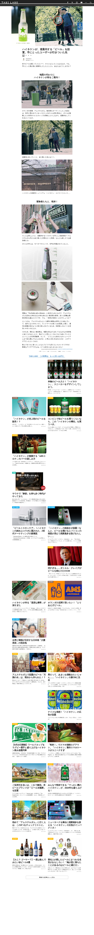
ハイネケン (69, 352)
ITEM (14, 474)
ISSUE (49, 692)
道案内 (59, 352)
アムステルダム (54, 352)
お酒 (48, 352)
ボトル (64, 352)
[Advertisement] (47, 911)
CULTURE (50, 362)
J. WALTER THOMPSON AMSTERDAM (64, 350)
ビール (44, 352)
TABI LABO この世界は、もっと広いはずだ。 (47, 357)
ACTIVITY (50, 399)
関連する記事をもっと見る (47, 878)
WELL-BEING (16, 508)
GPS (40, 352)
